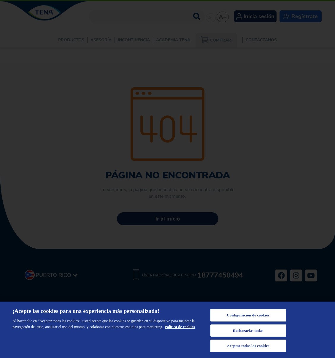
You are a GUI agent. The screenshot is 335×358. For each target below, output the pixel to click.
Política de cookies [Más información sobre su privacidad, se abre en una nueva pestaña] (180, 326)
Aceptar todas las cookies (248, 345)
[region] (167, 330)
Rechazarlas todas (248, 330)
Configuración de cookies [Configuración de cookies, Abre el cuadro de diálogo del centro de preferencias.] (248, 315)
